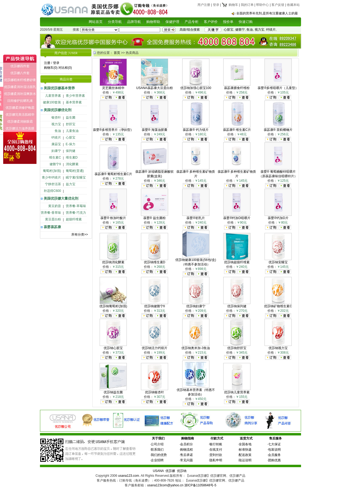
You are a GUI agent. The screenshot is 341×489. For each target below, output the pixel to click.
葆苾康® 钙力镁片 (195, 130)
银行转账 (215, 444)
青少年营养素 (75, 96)
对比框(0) (65, 68)
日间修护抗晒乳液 (20, 101)
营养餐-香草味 (51, 213)
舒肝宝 (70, 124)
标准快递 (245, 449)
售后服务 (275, 438)
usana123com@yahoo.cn (165, 485)
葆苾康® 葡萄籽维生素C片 (113, 174)
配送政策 (245, 455)
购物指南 (187, 438)
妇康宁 (56, 151)
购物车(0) (51, 68)
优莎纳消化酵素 (113, 262)
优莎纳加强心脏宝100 (195, 88)
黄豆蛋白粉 (53, 219)
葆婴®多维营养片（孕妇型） (113, 130)
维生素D (72, 157)
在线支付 (215, 449)
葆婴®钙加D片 (278, 218)
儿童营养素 (53, 96)
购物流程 (186, 449)
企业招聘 (157, 460)
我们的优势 (159, 455)
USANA (158, 471)
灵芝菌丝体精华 (113, 88)
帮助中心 (262, 5)
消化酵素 (72, 164)
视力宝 (259, 29)
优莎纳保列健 (236, 306)
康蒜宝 (56, 144)
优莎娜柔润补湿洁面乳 (20, 87)
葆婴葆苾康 (52, 227)
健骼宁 (240, 29)
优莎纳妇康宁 (195, 306)
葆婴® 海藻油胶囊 (154, 130)
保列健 (70, 151)
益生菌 (70, 117)
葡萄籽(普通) (75, 171)
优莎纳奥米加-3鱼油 (195, 348)
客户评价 (211, 22)
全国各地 (245, 444)
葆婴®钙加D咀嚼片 (236, 218)
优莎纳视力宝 (278, 348)
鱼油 (249, 29)
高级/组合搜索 (190, 29)
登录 (216, 5)
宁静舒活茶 (53, 184)
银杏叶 (56, 117)
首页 (117, 53)
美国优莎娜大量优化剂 (61, 198)
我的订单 (247, 5)
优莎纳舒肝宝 (236, 348)
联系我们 (157, 449)
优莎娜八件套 (20, 73)
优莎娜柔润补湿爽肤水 (20, 94)
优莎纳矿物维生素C (278, 306)
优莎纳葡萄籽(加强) (113, 306)
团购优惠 (274, 460)
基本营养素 (74, 102)
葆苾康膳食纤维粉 (237, 88)
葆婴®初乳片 (195, 218)
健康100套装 (52, 102)
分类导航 (115, 22)
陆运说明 (245, 460)
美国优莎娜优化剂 (57, 110)
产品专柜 (191, 22)
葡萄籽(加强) (52, 171)
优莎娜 (170, 471)
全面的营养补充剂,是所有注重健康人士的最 (267, 13)
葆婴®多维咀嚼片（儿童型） (278, 88)
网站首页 (96, 22)
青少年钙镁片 (51, 177)
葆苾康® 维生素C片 (237, 130)
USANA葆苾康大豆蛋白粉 (154, 88)
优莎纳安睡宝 (278, 262)
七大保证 (274, 444)
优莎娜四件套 (20, 66)
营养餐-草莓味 (76, 206)
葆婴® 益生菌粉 (154, 218)
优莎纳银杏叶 (154, 392)
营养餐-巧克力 (76, 213)
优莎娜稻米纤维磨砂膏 (20, 80)
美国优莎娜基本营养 (59, 88)
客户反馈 (277, 5)
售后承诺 (186, 455)
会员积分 (186, 444)
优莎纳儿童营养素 (237, 392)
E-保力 (70, 144)
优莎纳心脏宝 (113, 348)
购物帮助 (153, 22)
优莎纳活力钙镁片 (154, 348)
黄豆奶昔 (54, 206)
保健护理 (172, 22)
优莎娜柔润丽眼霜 (20, 121)
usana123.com (128, 476)
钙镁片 (271, 29)
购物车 (230, 5)
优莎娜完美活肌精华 (20, 114)
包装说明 (274, 449)
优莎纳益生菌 (113, 392)
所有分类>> (79, 234)
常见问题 (186, 460)
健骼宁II (55, 164)
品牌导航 (134, 22)
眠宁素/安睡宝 (76, 177)
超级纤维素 (74, 219)
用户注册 (203, 5)
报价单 (228, 22)
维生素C (55, 157)
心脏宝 (228, 29)
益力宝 (70, 184)
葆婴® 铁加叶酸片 (113, 218)
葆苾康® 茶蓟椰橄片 (278, 130)
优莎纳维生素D (154, 262)
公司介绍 (157, 444)
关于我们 (158, 438)
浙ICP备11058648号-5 (200, 485)
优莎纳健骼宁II (154, 306)
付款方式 (216, 438)
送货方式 (246, 438)
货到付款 (215, 455)
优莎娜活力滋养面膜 (20, 128)
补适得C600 (52, 191)
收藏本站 (293, 5)
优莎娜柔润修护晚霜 (20, 108)
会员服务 (274, 455)
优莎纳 (181, 471)
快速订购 (246, 22)
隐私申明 (215, 460)
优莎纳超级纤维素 (237, 262)
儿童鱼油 (72, 131)
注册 (47, 63)
